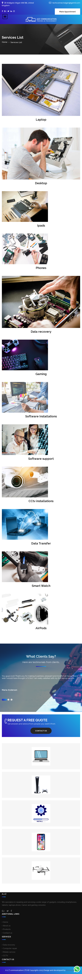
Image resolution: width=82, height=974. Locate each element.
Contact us (41, 731)
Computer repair (9, 948)
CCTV (5, 956)
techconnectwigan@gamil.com (66, 3)
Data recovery (8, 945)
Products (6, 929)
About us (6, 926)
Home (4, 42)
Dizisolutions (71, 970)
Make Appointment (67, 12)
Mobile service (8, 952)
